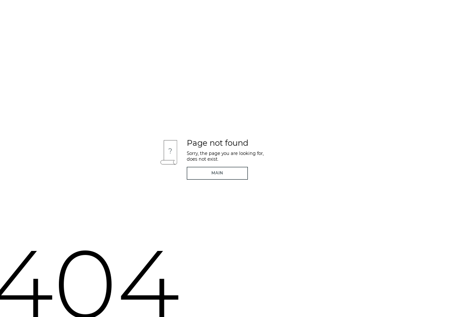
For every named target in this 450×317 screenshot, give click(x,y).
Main (217, 173)
